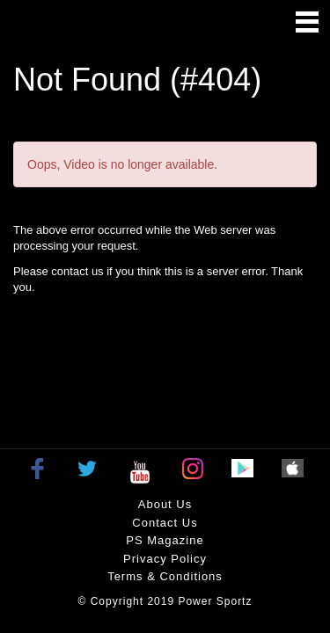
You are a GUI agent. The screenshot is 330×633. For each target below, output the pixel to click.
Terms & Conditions (165, 576)
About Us (165, 504)
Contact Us (164, 522)
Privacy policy (165, 558)
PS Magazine (164, 540)
